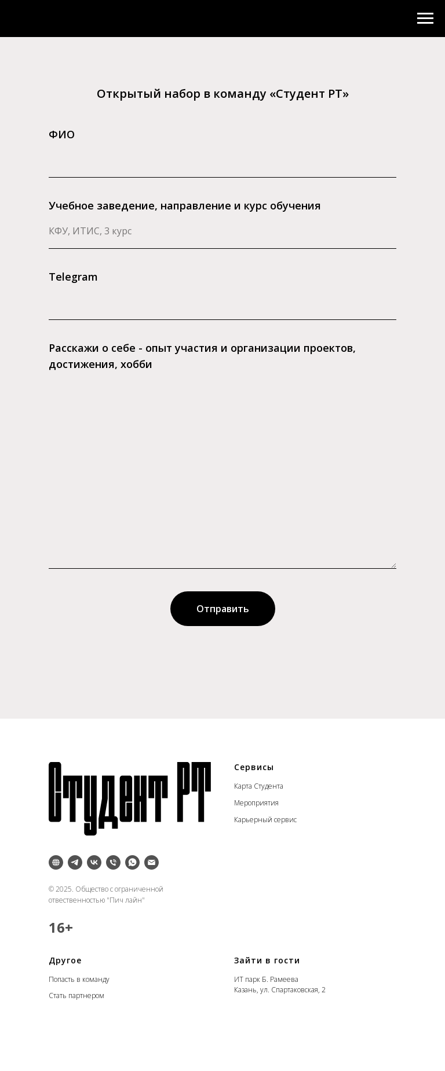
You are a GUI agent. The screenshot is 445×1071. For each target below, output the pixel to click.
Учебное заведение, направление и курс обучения (185, 205)
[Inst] (56, 862)
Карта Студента (258, 786)
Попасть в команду (79, 979)
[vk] (94, 862)
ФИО (62, 134)
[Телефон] (113, 862)
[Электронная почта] (151, 862)
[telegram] (75, 862)
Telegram (73, 277)
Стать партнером (76, 995)
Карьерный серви (264, 820)
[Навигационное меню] (425, 18)
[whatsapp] (132, 862)
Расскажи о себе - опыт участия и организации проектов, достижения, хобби (202, 356)
